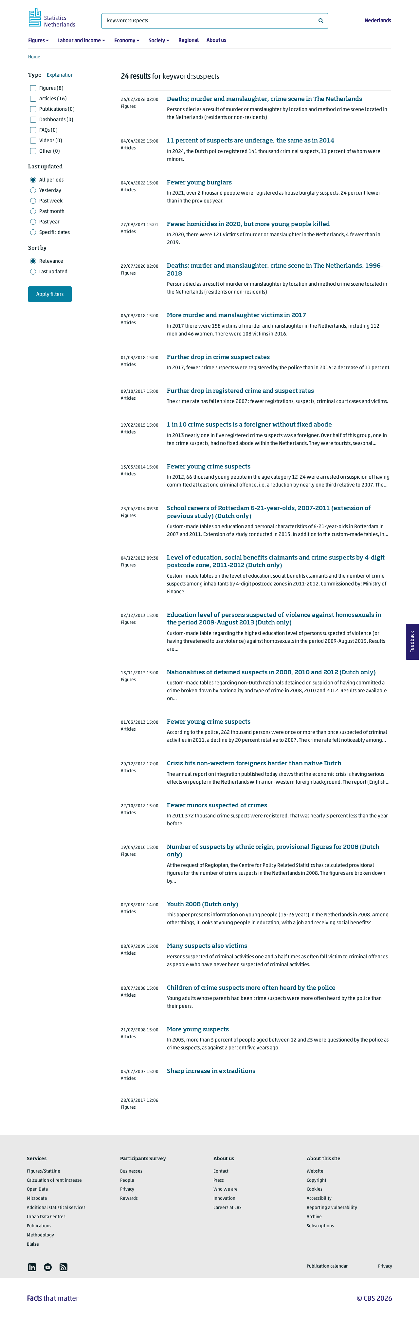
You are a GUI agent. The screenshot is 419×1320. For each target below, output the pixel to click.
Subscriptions (320, 1226)
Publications (39, 1226)
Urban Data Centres (46, 1217)
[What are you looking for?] (214, 21)
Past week (51, 201)
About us (216, 40)
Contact (220, 1171)
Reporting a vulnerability (332, 1208)
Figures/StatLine (43, 1171)
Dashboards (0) (56, 120)
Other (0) (49, 151)
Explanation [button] (60, 75)
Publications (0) (57, 109)
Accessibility (319, 1198)
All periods (51, 180)
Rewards (129, 1198)
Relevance (51, 261)
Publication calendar (327, 1266)
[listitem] (32, 1267)
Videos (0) (50, 140)
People (127, 1180)
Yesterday (50, 190)
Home (34, 57)
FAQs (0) (48, 130)
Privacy (127, 1189)
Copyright (316, 1180)
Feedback (412, 642)
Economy (124, 41)
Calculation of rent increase (54, 1180)
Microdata (37, 1198)
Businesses (131, 1171)
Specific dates (54, 232)
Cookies (314, 1189)
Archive (314, 1217)
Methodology (40, 1235)
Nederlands (378, 21)
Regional (188, 40)
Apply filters (50, 294)
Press (218, 1180)
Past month (51, 211)
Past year (49, 222)
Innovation (224, 1198)
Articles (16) (53, 99)
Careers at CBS (227, 1208)
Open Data (37, 1189)
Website (315, 1171)
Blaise (33, 1244)
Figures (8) (51, 88)
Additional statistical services (56, 1208)
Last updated (53, 272)
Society (157, 41)
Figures (36, 41)
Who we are (225, 1189)
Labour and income (79, 41)
